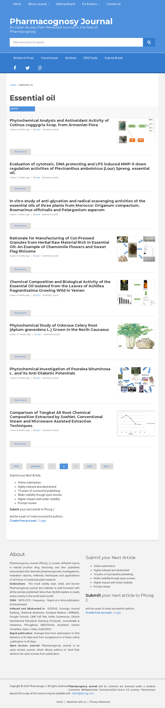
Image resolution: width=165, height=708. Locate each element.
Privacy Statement (100, 702)
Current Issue (49, 58)
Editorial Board (65, 4)
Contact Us (114, 4)
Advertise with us (76, 702)
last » (107, 466)
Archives (70, 58)
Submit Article (114, 58)
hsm (38, 177)
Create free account (23, 520)
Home (17, 4)
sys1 (38, 129)
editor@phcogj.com (83, 693)
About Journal (37, 4)
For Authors (89, 4)
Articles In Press (23, 58)
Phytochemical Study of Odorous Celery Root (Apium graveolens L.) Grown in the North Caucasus (59, 327)
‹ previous (35, 466)
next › (90, 466)
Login (42, 520)
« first (16, 466)
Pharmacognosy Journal (61, 21)
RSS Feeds (90, 58)
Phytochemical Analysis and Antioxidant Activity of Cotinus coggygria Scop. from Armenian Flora (59, 122)
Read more (20, 151)
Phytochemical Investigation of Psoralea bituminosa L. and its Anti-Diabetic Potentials (60, 371)
